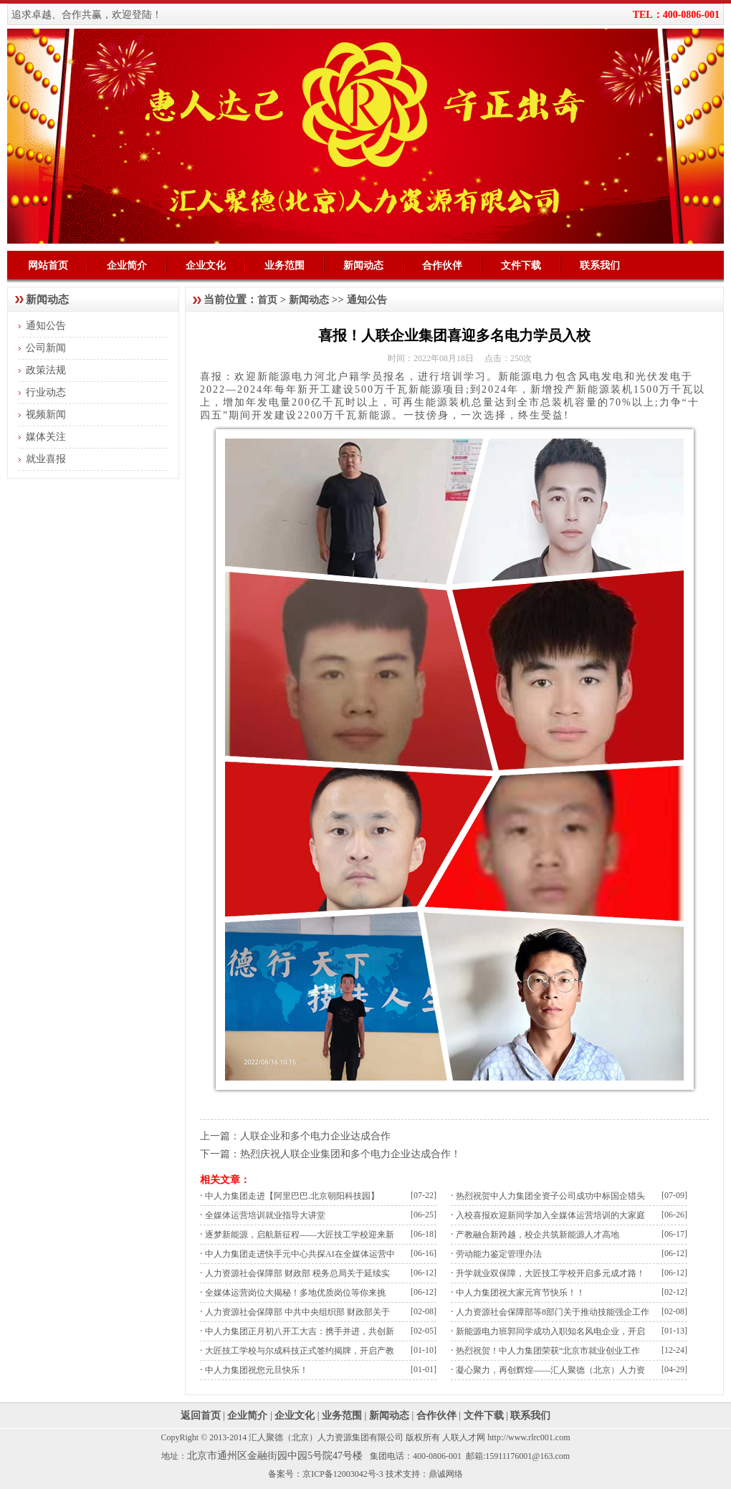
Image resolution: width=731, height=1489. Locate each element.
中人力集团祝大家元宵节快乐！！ (520, 1293)
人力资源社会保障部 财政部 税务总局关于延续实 (297, 1273)
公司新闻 (46, 348)
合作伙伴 (442, 265)
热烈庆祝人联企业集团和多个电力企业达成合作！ (350, 1154)
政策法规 (46, 370)
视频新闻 (46, 414)
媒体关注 (46, 436)
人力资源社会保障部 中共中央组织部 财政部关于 (297, 1312)
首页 (267, 300)
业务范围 (284, 265)
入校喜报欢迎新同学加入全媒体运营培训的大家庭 (550, 1215)
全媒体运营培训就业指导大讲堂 (265, 1215)
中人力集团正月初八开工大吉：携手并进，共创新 (299, 1331)
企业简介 (127, 265)
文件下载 (521, 265)
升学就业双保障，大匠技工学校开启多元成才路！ (550, 1273)
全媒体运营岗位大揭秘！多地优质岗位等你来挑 (295, 1293)
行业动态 (46, 392)
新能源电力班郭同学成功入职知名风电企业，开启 (550, 1331)
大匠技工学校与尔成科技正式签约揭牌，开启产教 (299, 1351)
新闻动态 (363, 265)
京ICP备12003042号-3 (342, 1474)
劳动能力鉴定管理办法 (499, 1254)
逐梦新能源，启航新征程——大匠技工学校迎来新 (299, 1235)
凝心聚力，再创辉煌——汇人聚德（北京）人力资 (550, 1370)
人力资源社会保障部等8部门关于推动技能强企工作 (552, 1312)
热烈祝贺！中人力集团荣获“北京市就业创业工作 (548, 1351)
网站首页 (48, 265)
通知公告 (46, 325)
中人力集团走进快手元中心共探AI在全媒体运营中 (300, 1254)
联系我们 (600, 265)
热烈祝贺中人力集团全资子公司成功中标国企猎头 (550, 1196)
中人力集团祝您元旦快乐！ (256, 1370)
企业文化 (206, 265)
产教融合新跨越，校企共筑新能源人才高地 (537, 1235)
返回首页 (201, 1415)
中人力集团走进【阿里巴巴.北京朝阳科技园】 (292, 1196)
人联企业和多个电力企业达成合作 (315, 1136)
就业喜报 (46, 459)
